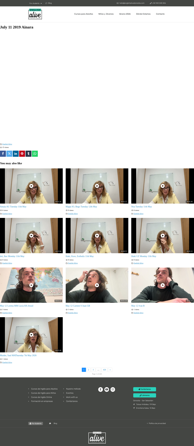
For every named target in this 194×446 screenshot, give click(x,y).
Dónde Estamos (143, 14)
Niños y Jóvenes (106, 14)
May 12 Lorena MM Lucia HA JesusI (16, 306)
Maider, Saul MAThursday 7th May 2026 (18, 355)
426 (104, 370)
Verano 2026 (125, 14)
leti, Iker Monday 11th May (12, 256)
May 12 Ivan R (138, 306)
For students (35, 3)
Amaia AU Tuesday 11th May (13, 206)
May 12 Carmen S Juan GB (78, 306)
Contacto (160, 14)
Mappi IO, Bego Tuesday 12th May (81, 206)
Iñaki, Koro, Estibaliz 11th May (80, 256)
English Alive (7, 144)
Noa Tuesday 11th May (141, 206)
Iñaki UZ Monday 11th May (143, 256)
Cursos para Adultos (83, 14)
